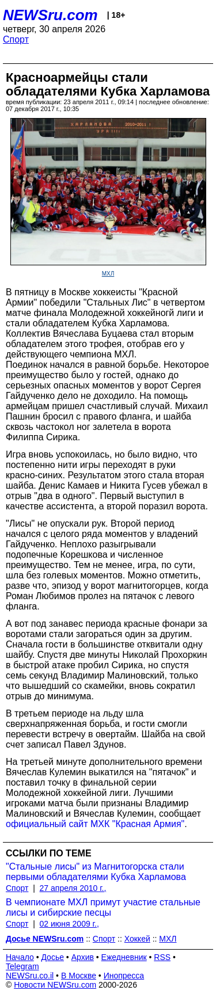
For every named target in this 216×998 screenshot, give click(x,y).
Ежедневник (124, 957)
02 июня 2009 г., (69, 923)
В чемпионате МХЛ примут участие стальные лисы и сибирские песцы (103, 907)
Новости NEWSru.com (55, 984)
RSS (162, 957)
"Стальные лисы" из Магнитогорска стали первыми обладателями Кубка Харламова (96, 872)
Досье (52, 957)
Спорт (16, 39)
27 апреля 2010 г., (73, 888)
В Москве (78, 975)
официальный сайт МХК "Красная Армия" (95, 824)
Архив (82, 957)
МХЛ (108, 274)
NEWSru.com (50, 15)
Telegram (22, 966)
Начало (20, 957)
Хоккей (137, 938)
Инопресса (124, 975)
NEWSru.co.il (30, 975)
